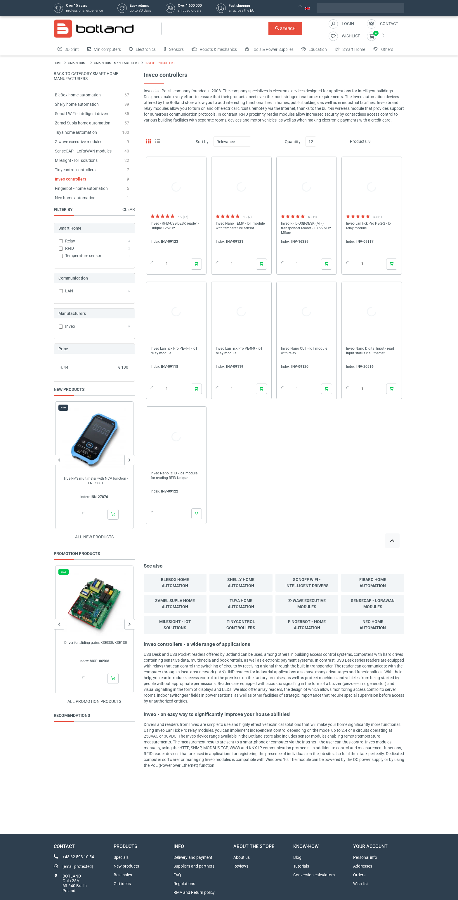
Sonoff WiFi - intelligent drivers (82, 113)
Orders (359, 875)
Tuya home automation (76, 132)
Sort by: (202, 141)
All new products (94, 537)
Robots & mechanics (214, 49)
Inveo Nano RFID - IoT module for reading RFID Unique (174, 475)
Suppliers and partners (194, 866)
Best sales (123, 875)
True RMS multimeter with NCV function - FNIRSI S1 (95, 480)
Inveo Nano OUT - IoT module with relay (304, 350)
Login (348, 23)
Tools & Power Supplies (269, 49)
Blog (297, 857)
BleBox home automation (78, 95)
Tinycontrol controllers (75, 169)
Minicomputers (104, 49)
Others (383, 49)
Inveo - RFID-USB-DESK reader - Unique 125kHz (175, 225)
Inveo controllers (70, 179)
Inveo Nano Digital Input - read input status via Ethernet (370, 350)
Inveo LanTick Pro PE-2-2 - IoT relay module (369, 225)
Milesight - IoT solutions (76, 160)
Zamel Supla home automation (82, 123)
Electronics (142, 49)
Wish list (360, 883)
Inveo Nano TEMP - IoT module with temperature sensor (240, 225)
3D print (68, 49)
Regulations (184, 883)
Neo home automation (75, 197)
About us (241, 857)
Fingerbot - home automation (81, 188)
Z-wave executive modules (78, 141)
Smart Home (350, 49)
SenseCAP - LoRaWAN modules (83, 151)
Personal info (365, 857)
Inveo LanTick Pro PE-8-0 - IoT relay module (239, 350)
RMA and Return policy (194, 892)
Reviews (240, 866)
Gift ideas (122, 883)
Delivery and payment (193, 857)
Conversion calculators (314, 875)
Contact (389, 23)
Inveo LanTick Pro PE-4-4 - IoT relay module (174, 350)
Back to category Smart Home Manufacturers (86, 76)
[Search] (231, 28)
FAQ (177, 875)
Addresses (362, 866)
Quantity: (293, 141)
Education (314, 49)
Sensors (174, 49)
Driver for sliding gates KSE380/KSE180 (95, 643)
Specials (121, 857)
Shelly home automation (77, 104)
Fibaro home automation (372, 582)
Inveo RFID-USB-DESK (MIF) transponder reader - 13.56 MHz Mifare (306, 228)
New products (126, 866)
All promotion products (94, 701)
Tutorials (301, 866)
